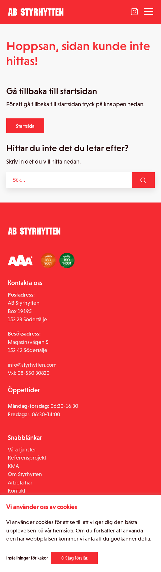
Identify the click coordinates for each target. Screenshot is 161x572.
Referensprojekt (27, 458)
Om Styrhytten (25, 474)
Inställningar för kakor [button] (27, 557)
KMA (13, 466)
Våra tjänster (22, 449)
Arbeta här (20, 482)
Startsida (25, 126)
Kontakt (16, 491)
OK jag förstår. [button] (74, 557)
